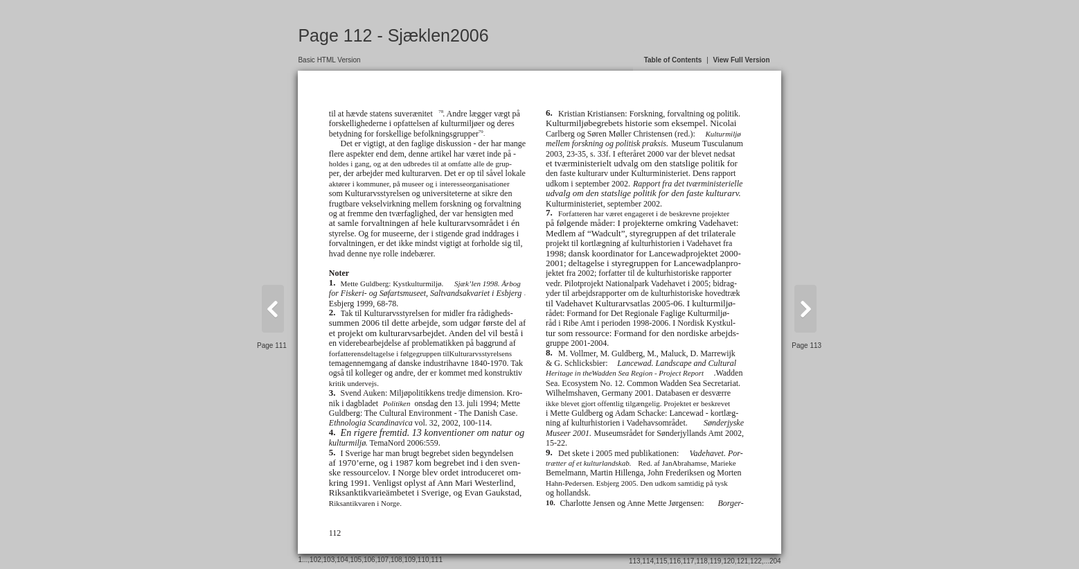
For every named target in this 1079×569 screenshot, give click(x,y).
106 (369, 559)
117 (689, 561)
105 (356, 559)
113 (635, 561)
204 (775, 561)
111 (437, 559)
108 (396, 559)
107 (383, 559)
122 (756, 561)
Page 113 (806, 345)
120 (729, 561)
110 (423, 559)
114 (648, 561)
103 (329, 559)
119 (716, 561)
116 (675, 561)
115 (662, 561)
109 (410, 559)
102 (315, 559)
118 (702, 561)
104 (342, 559)
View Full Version (741, 60)
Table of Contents (673, 60)
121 (743, 561)
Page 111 (272, 345)
